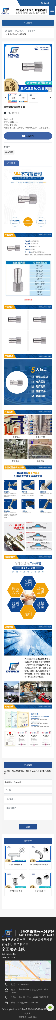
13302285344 (8, 957)
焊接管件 (31, 31)
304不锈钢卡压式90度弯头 (40, 865)
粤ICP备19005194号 (28, 1017)
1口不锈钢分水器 (16, 865)
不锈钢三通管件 (16, 891)
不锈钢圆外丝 (40, 891)
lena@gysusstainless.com (27, 1002)
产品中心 (19, 31)
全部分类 (28, 23)
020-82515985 (9, 954)
